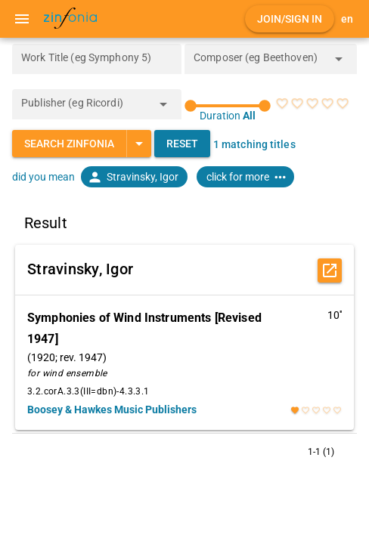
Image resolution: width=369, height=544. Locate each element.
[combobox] (259, 63)
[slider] (228, 105)
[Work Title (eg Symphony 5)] (96, 59)
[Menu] (22, 19)
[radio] (282, 103)
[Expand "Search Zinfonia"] (138, 143)
